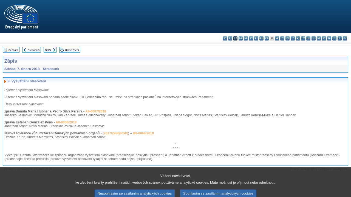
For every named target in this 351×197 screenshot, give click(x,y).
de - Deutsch (246, 38)
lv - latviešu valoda (287, 38)
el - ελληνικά (256, 38)
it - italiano (282, 38)
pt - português (319, 38)
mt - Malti (303, 38)
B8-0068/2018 (143, 133)
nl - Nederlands (308, 38)
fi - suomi (340, 38)
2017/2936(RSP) (116, 133)
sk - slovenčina (329, 38)
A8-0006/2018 (66, 122)
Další (48, 49)
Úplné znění (72, 49)
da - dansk (241, 38)
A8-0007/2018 (95, 111)
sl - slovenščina (334, 38)
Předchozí (33, 49)
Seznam (13, 49)
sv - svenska (345, 38)
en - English (261, 38)
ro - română (324, 38)
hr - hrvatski (277, 38)
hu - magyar (298, 38)
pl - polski (314, 38)
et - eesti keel (251, 38)
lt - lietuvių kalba (293, 38)
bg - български (225, 38)
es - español (230, 38)
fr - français (267, 38)
